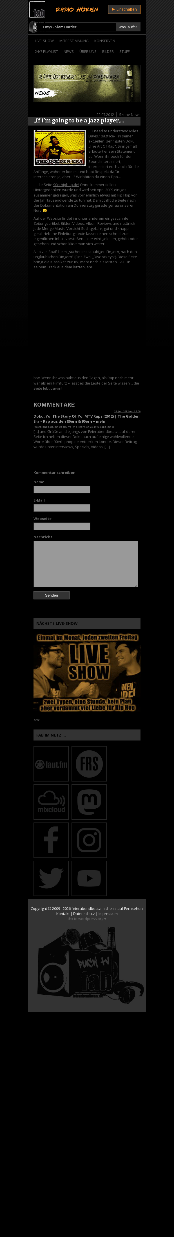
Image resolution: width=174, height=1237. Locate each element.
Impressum (108, 913)
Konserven (104, 40)
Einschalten (124, 9)
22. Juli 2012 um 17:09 (127, 411)
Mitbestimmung (74, 40)
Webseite (43, 518)
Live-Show (44, 40)
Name (39, 481)
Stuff (124, 51)
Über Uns (88, 51)
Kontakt (63, 913)
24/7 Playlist (46, 51)
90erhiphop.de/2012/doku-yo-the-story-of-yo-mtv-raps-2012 (73, 426)
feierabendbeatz (86, 908)
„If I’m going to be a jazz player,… (79, 120)
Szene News (129, 114)
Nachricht (43, 536)
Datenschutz (84, 913)
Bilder (108, 51)
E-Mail (39, 500)
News (69, 51)
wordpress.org (90, 918)
